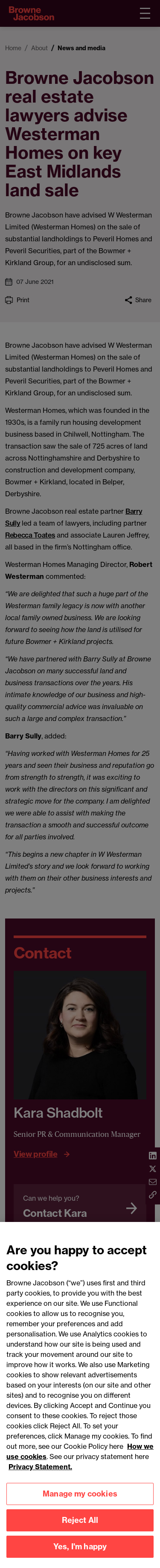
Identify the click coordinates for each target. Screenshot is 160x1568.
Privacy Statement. (40, 1471)
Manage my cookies (80, 1498)
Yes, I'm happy (80, 1551)
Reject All (80, 1524)
